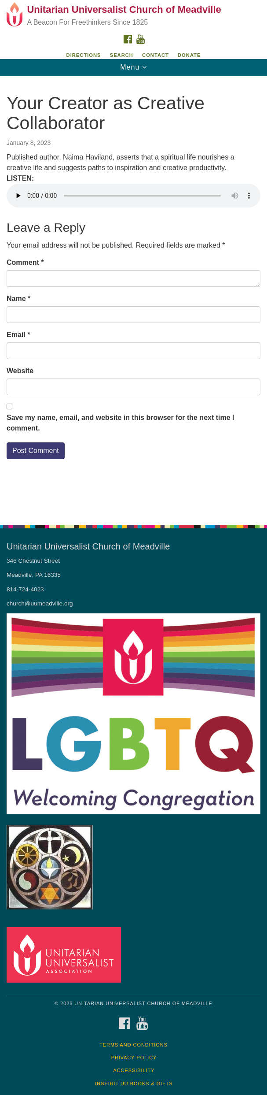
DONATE (189, 55)
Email (18, 334)
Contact (155, 55)
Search (121, 55)
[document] (133, 295)
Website (20, 371)
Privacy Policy (134, 1057)
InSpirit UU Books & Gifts (133, 1083)
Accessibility (134, 1070)
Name (18, 298)
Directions (83, 55)
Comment (25, 262)
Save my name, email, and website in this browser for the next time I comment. (120, 423)
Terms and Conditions (133, 1044)
